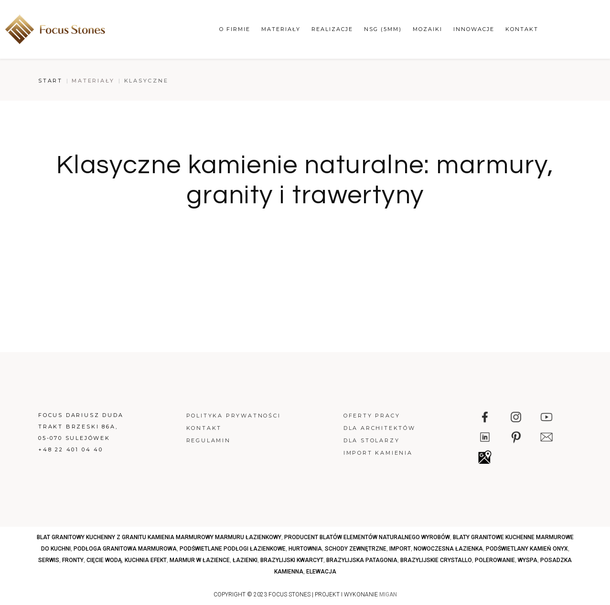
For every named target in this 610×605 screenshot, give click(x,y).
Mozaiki (427, 29)
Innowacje (473, 29)
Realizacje (332, 29)
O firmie (234, 29)
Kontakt (521, 29)
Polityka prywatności (233, 415)
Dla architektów (379, 428)
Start (50, 80)
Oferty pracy (371, 415)
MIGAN (388, 594)
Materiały (280, 29)
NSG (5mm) (383, 29)
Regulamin (208, 440)
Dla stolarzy (371, 440)
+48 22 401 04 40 (70, 449)
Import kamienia (378, 452)
